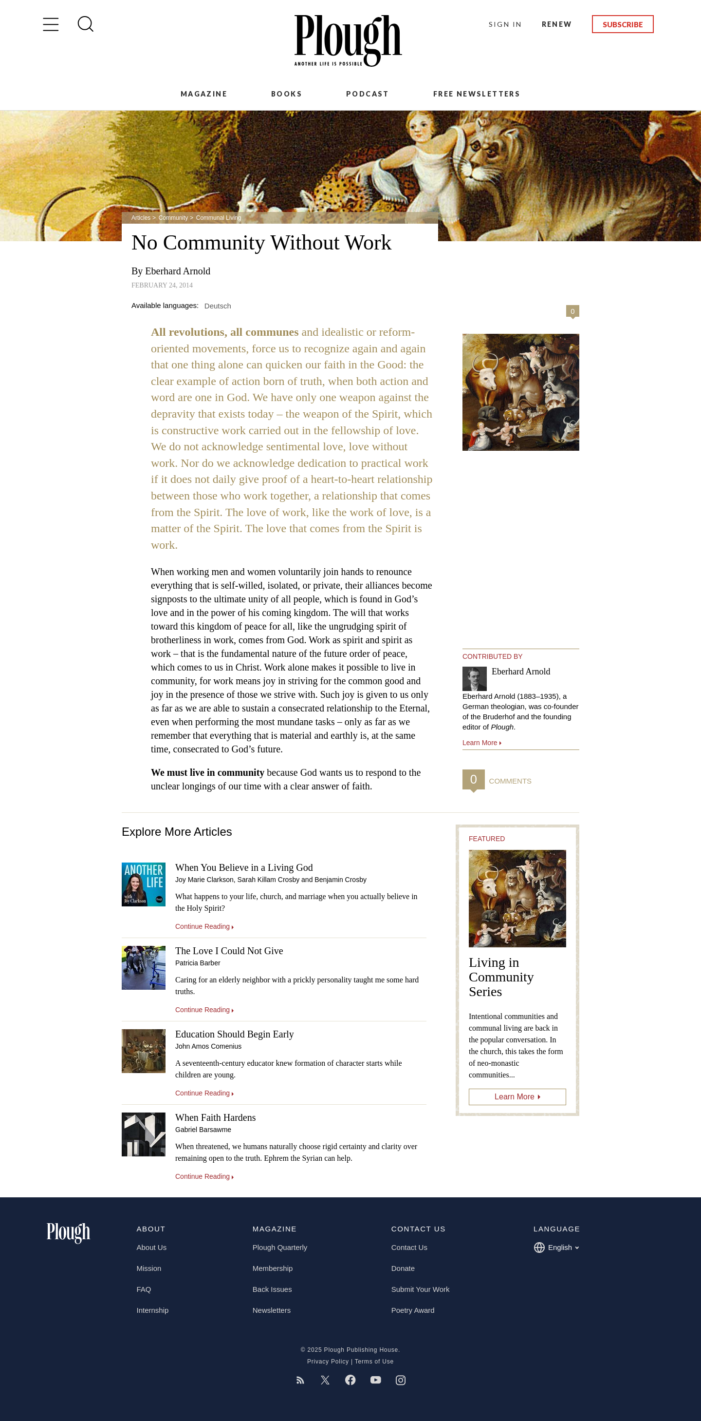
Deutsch (217, 305)
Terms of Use (374, 1361)
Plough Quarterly (280, 1247)
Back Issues (272, 1289)
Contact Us (409, 1247)
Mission (149, 1268)
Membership (273, 1268)
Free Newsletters (476, 94)
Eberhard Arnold (177, 271)
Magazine (204, 94)
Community (173, 217)
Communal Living (218, 217)
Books (286, 94)
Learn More (515, 1097)
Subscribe (623, 24)
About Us (152, 1247)
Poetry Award (413, 1310)
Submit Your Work (420, 1289)
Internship (153, 1310)
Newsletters (272, 1310)
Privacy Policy (328, 1361)
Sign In (505, 24)
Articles (140, 217)
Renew (557, 24)
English (556, 1247)
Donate (403, 1268)
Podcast (367, 94)
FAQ (144, 1289)
